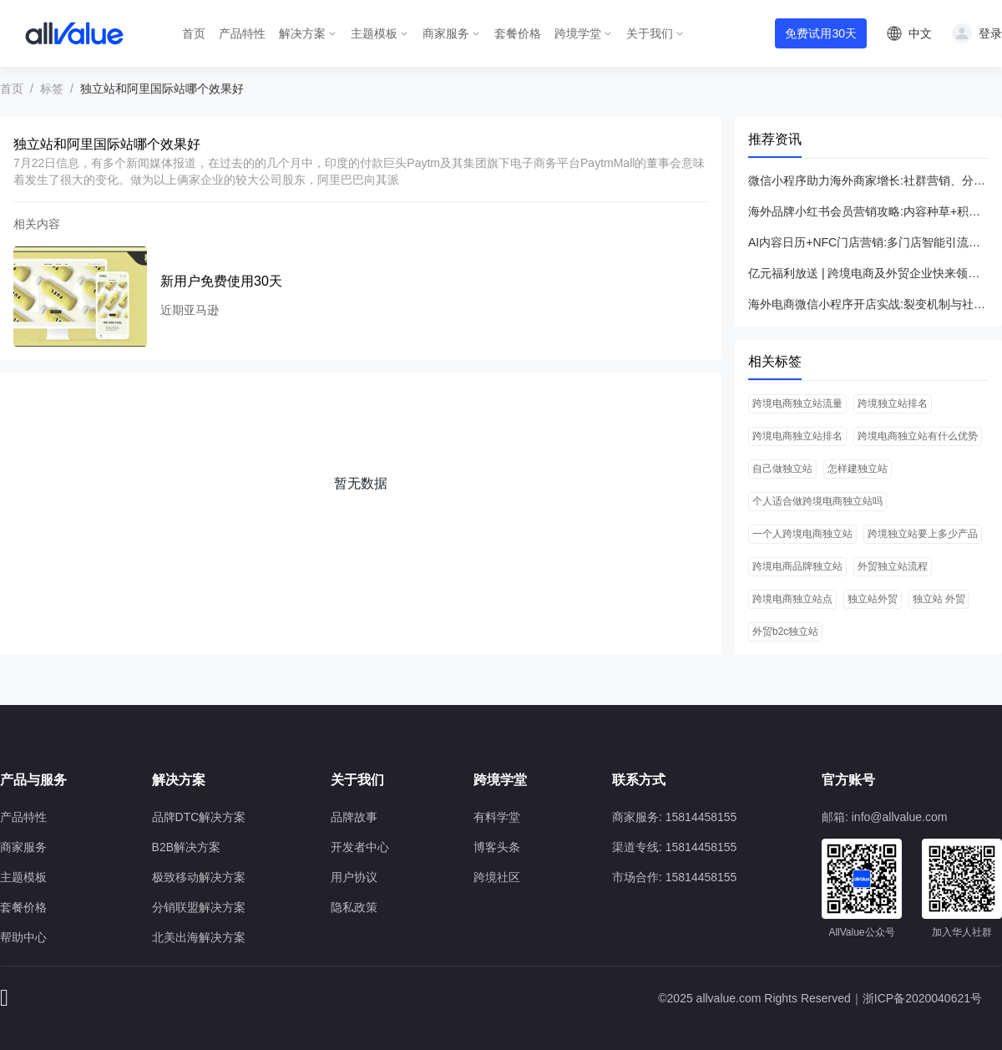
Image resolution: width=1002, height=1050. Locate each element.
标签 (51, 88)
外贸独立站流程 (893, 566)
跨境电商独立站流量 (797, 403)
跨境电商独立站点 (792, 599)
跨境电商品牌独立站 (797, 566)
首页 (193, 33)
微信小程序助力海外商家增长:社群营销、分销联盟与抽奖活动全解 (868, 180)
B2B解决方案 (186, 847)
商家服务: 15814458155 (674, 817)
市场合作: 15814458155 (674, 877)
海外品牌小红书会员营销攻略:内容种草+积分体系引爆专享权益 (868, 211)
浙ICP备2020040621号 (922, 998)
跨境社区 (496, 877)
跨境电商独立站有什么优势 (918, 436)
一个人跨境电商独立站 (802, 534)
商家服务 (446, 33)
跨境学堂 (577, 33)
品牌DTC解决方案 (199, 817)
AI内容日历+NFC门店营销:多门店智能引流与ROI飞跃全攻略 (868, 242)
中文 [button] (920, 33)
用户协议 (354, 877)
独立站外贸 (873, 599)
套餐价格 (517, 33)
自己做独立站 (782, 468)
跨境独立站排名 (893, 403)
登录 (990, 33)
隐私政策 (354, 907)
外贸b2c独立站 (785, 631)
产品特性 (242, 33)
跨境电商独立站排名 (797, 436)
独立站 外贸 (939, 599)
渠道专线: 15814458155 (674, 847)
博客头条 (496, 847)
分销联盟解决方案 (198, 907)
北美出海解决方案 (198, 937)
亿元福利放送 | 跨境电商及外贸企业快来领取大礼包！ (868, 273)
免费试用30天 (821, 33)
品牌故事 (354, 817)
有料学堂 (496, 817)
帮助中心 (23, 937)
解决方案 (302, 33)
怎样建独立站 (857, 468)
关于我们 (649, 33)
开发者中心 (360, 847)
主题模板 (374, 33)
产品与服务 (33, 780)
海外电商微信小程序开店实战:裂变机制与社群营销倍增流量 (868, 304)
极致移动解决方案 (198, 877)
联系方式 (638, 780)
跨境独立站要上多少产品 (923, 534)
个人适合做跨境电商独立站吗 (817, 501)
